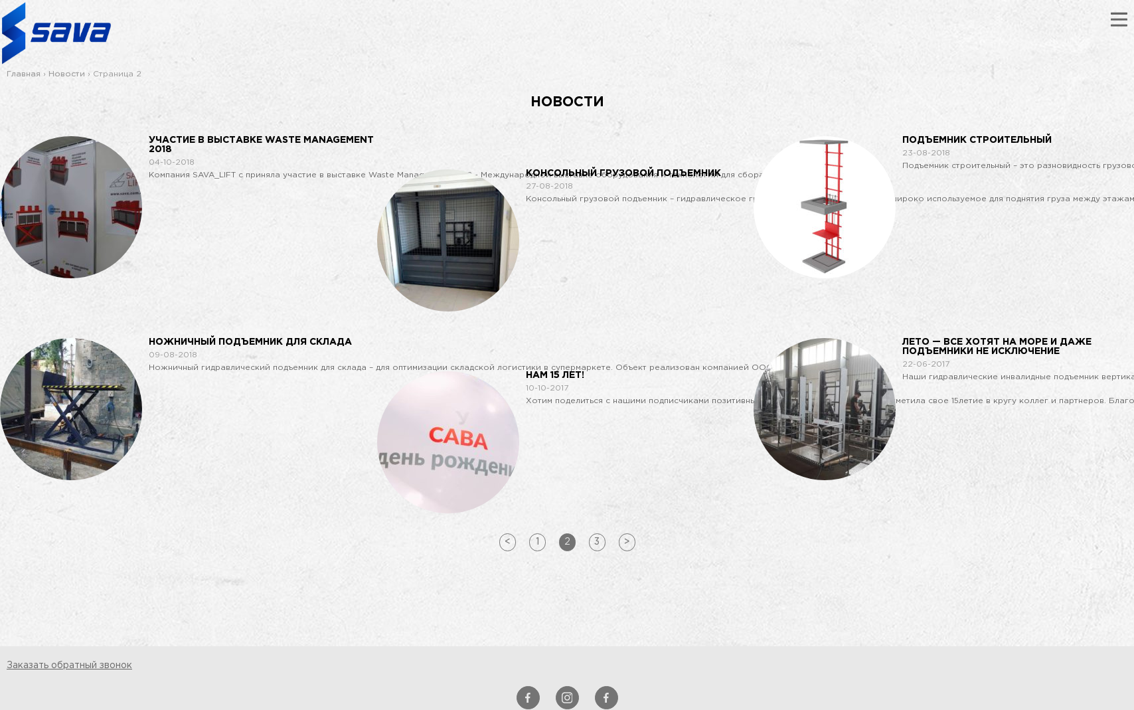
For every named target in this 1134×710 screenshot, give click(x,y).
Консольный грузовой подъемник (623, 173)
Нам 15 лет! (555, 375)
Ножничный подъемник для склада (250, 342)
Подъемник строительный (977, 140)
